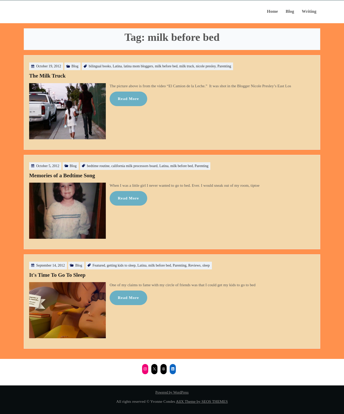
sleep (206, 265)
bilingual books (100, 66)
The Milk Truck (47, 76)
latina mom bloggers (138, 66)
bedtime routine (98, 166)
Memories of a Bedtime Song (62, 175)
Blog (290, 11)
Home (272, 11)
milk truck (186, 66)
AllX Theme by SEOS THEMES (202, 401)
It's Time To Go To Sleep (57, 275)
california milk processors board (134, 166)
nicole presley (206, 66)
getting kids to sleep (121, 265)
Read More (128, 98)
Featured (99, 265)
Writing (309, 11)
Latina (117, 66)
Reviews (194, 265)
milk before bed (166, 66)
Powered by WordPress (172, 392)
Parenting (224, 66)
